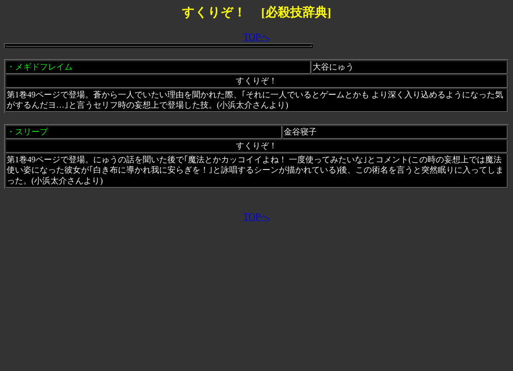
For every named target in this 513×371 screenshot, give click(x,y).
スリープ (31, 131)
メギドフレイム (44, 66)
